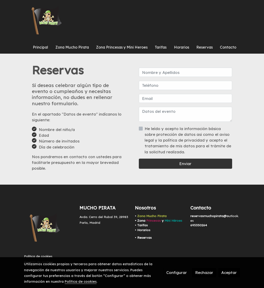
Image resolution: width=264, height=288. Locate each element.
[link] (46, 21)
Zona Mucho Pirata (152, 216)
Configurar (176, 272)
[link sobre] (49, 229)
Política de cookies (38, 256)
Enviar (185, 163)
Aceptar (229, 272)
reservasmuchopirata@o (209, 216)
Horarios (143, 230)
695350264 (198, 225)
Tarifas (142, 225)
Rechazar (204, 272)
